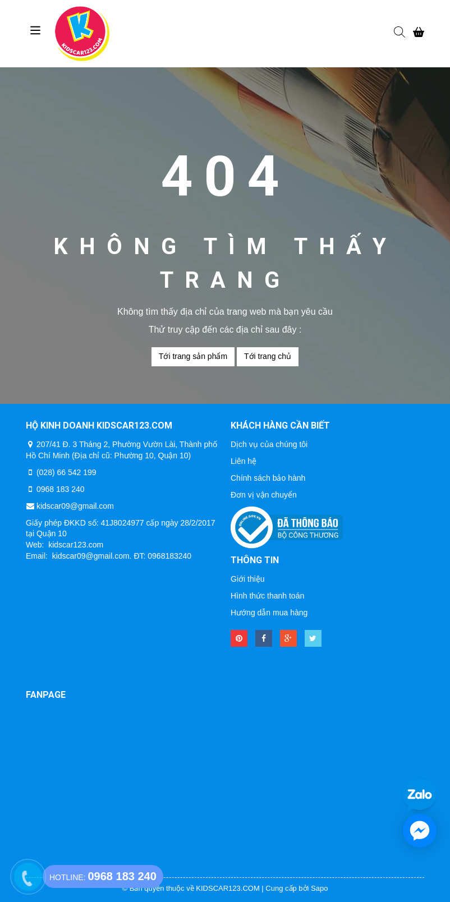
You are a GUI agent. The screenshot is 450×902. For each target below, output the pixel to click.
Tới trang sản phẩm (193, 356)
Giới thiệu (248, 578)
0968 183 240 (60, 489)
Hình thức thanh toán (267, 595)
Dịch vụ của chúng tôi (269, 444)
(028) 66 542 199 (66, 472)
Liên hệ (243, 461)
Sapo (319, 888)
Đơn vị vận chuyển (264, 494)
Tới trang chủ (267, 356)
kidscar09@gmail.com (75, 505)
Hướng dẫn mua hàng (269, 612)
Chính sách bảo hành (268, 477)
